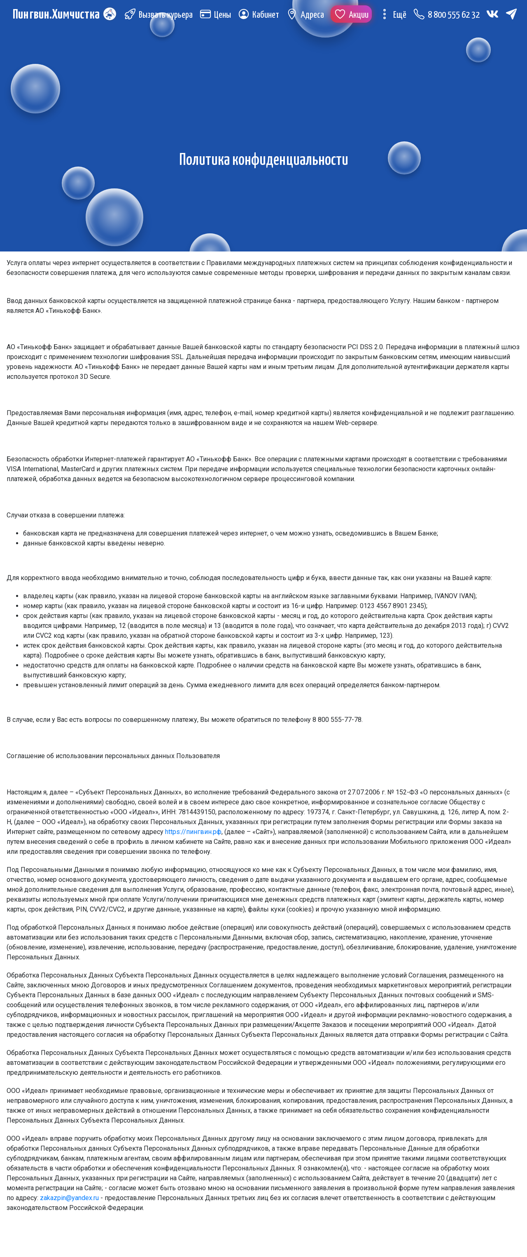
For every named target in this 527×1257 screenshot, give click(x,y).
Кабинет (261, 16)
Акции (354, 16)
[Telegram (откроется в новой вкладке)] (133, 32)
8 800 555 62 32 (449, 16)
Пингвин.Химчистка (59, 24)
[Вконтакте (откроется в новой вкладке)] (495, 14)
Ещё (395, 16)
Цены (218, 16)
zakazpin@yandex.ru (69, 1198)
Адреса (308, 16)
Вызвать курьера (161, 16)
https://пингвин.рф (193, 832)
